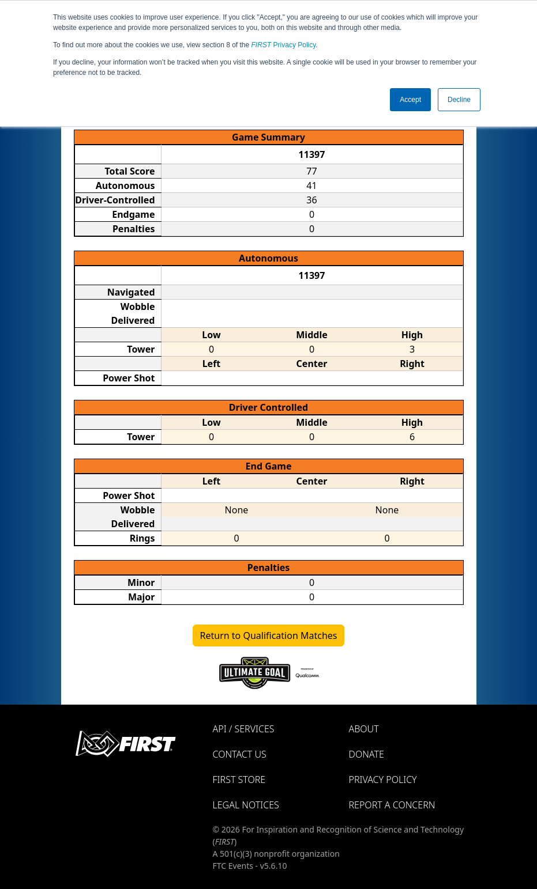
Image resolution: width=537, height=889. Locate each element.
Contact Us (239, 754)
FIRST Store (239, 779)
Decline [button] (459, 100)
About (364, 728)
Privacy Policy (283, 45)
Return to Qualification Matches (268, 635)
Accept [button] (410, 100)
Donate (366, 754)
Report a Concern (392, 805)
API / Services (244, 728)
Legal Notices (246, 805)
